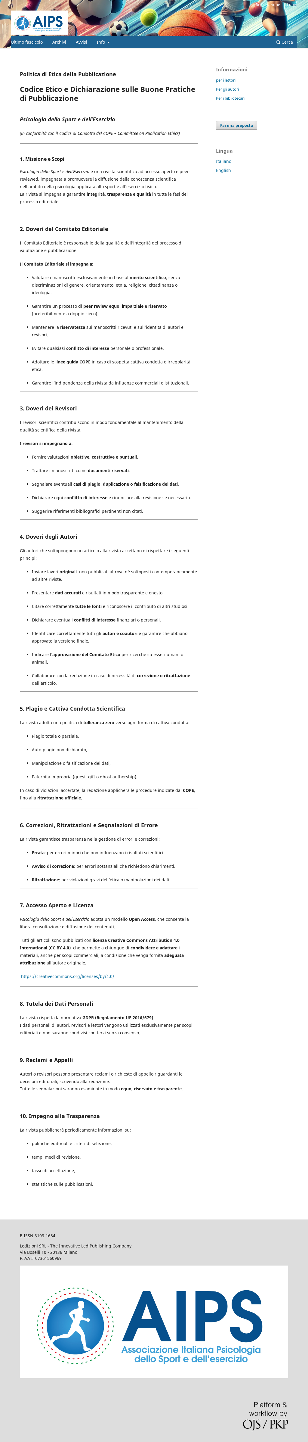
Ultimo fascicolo (27, 42)
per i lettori (226, 80)
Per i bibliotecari (230, 98)
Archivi (59, 42)
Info (101, 42)
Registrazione (268, 4)
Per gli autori (227, 89)
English (223, 170)
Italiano (223, 161)
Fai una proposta (236, 125)
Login (292, 4)
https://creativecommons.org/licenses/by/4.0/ (67, 976)
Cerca (284, 42)
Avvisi (81, 42)
